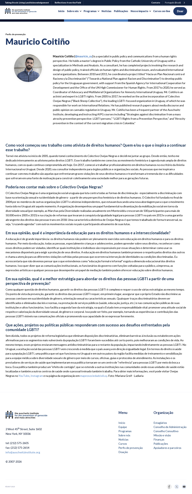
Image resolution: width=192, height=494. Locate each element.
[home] (22, 11)
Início (121, 422)
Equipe (122, 427)
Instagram (37, 375)
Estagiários (160, 422)
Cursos (122, 443)
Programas (125, 431)
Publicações (161, 443)
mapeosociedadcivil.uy (93, 375)
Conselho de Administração (170, 427)
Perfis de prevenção (130, 447)
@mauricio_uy (83, 56)
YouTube (24, 375)
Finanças (159, 439)
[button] (74, 11)
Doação (123, 452)
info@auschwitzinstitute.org (23, 452)
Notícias (123, 439)
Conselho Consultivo (166, 431)
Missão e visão (162, 435)
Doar (180, 11)
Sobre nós (124, 435)
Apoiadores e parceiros (167, 447)
